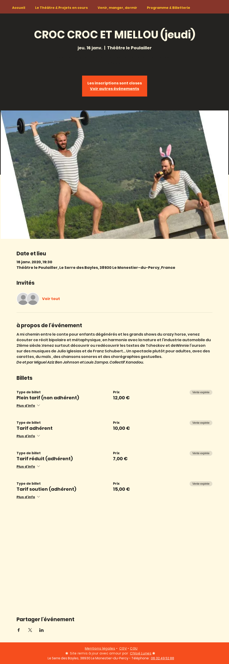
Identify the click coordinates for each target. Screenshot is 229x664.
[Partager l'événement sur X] (30, 630)
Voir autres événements (114, 88)
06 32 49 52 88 (162, 658)
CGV (123, 648)
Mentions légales (100, 648)
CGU (134, 648)
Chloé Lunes (141, 653)
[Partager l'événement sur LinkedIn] (41, 630)
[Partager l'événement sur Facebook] (19, 630)
